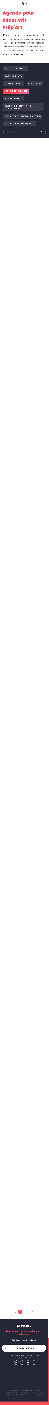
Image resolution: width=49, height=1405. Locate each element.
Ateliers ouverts (14, 83)
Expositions (34, 83)
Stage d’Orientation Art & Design (23, 116)
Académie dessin (13, 76)
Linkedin (28, 1363)
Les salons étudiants (16, 91)
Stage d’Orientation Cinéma (20, 123)
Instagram (16, 1363)
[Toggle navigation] (4, 4)
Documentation (25, 1348)
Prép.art (24, 1328)
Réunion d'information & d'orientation (18, 107)
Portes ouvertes (14, 98)
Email (34, 1363)
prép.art (24, 4)
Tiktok (22, 1363)
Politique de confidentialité (24, 1340)
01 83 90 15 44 (24, 1358)
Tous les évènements (16, 68)
